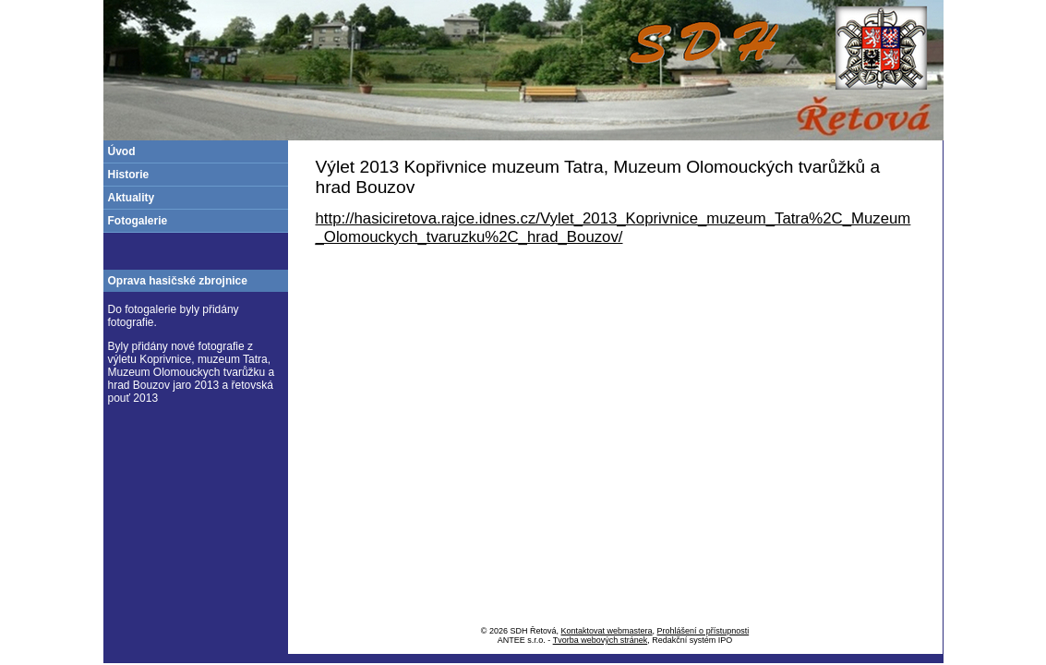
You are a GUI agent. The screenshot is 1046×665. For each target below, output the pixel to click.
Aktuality (131, 197)
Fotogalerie (138, 220)
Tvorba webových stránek (600, 640)
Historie (129, 174)
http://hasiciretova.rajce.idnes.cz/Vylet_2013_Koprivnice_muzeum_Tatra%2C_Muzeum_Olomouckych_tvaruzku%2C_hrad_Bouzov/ (613, 228)
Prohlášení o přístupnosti (703, 630)
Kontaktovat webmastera (607, 630)
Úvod (122, 151)
